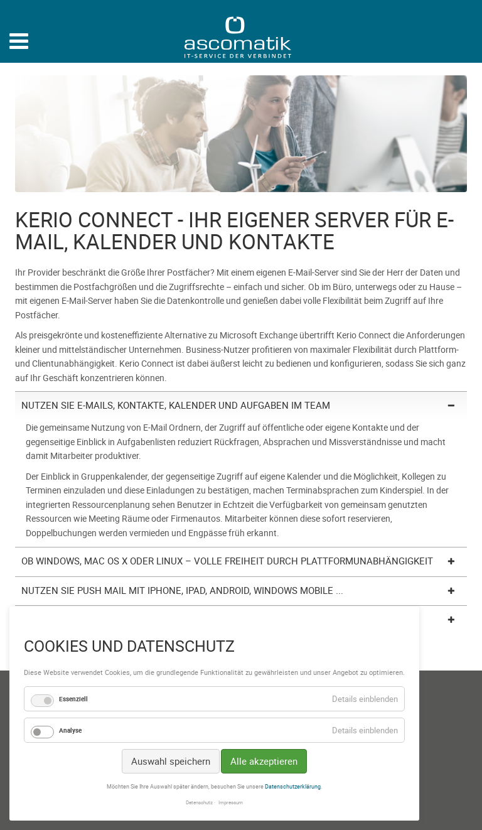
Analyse (70, 730)
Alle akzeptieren (263, 761)
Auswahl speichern (170, 761)
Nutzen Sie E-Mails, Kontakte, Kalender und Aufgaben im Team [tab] (175, 405)
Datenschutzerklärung (293, 786)
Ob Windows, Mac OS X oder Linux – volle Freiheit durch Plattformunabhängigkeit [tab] (227, 560)
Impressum (230, 802)
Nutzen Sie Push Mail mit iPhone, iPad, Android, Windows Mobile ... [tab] (182, 590)
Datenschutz (199, 802)
